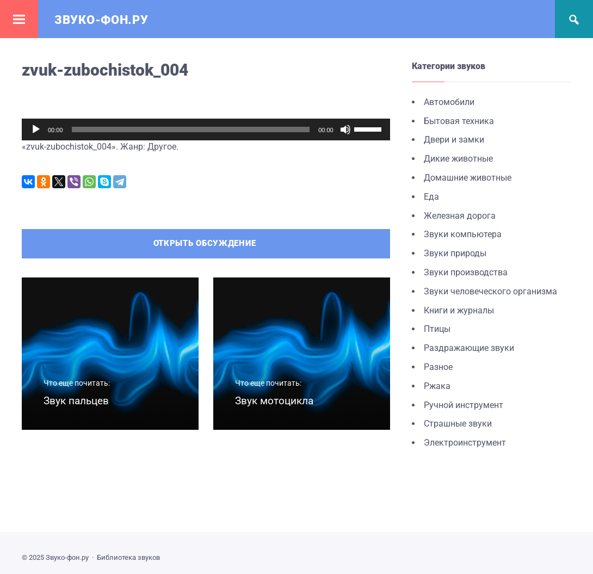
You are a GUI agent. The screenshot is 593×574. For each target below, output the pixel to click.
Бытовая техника (459, 121)
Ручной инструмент (463, 405)
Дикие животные (458, 158)
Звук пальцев (76, 400)
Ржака (437, 386)
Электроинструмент (465, 442)
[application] (206, 129)
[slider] (191, 129)
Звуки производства (466, 272)
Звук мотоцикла (274, 400)
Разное (438, 367)
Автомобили (449, 102)
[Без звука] (345, 129)
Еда (431, 197)
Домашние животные (467, 177)
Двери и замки (454, 139)
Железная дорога (460, 216)
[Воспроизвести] (35, 129)
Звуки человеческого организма (490, 291)
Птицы (437, 329)
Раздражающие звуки (469, 348)
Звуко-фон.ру (101, 20)
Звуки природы (455, 253)
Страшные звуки (458, 423)
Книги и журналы (459, 310)
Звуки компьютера (463, 234)
